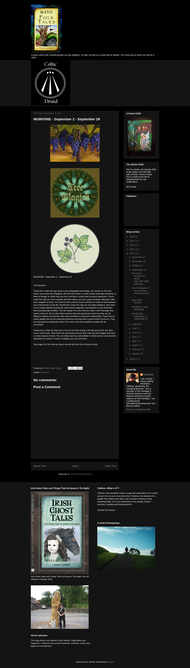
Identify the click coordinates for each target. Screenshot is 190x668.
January (136, 353)
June (134, 332)
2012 (132, 249)
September (137, 270)
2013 (132, 245)
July (134, 328)
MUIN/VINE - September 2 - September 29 (140, 316)
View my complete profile (138, 409)
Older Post (110, 466)
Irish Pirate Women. (137, 301)
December (137, 257)
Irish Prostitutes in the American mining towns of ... (140, 292)
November (137, 261)
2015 (132, 236)
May (134, 337)
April (134, 341)
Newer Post (39, 466)
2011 (132, 253)
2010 (132, 359)
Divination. (45, 372)
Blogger (110, 662)
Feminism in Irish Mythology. (140, 308)
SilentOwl (148, 374)
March (135, 345)
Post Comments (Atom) (81, 474)
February (136, 349)
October (136, 265)
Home (75, 466)
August (135, 324)
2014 (132, 241)
